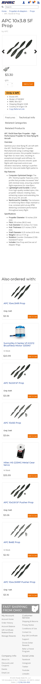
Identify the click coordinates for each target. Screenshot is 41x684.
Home (4, 11)
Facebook (26, 659)
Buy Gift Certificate (30, 635)
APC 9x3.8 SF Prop (14, 383)
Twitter (25, 666)
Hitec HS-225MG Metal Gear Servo (19, 463)
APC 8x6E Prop (12, 542)
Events (4, 669)
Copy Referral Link (16, 109)
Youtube (25, 670)
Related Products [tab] (15, 128)
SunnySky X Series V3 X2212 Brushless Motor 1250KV (19, 344)
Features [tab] (10, 117)
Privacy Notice (28, 625)
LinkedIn (25, 674)
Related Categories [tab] (16, 123)
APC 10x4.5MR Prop (14, 303)
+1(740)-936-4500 (23, 682)
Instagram (26, 663)
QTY (6, 80)
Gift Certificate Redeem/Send (7, 631)
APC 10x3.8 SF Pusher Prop (18, 502)
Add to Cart (28, 84)
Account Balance (8, 626)
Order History (7, 623)
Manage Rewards (9, 636)
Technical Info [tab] (27, 117)
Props (32, 11)
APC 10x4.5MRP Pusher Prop (19, 582)
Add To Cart (32, 317)
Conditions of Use (29, 628)
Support (25, 639)
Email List (5, 673)
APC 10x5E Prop (12, 423)
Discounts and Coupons (7, 664)
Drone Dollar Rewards (27, 644)
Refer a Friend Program (28, 650)
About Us (5, 659)
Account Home (8, 619)
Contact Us (26, 632)
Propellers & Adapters (18, 11)
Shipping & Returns (30, 621)
